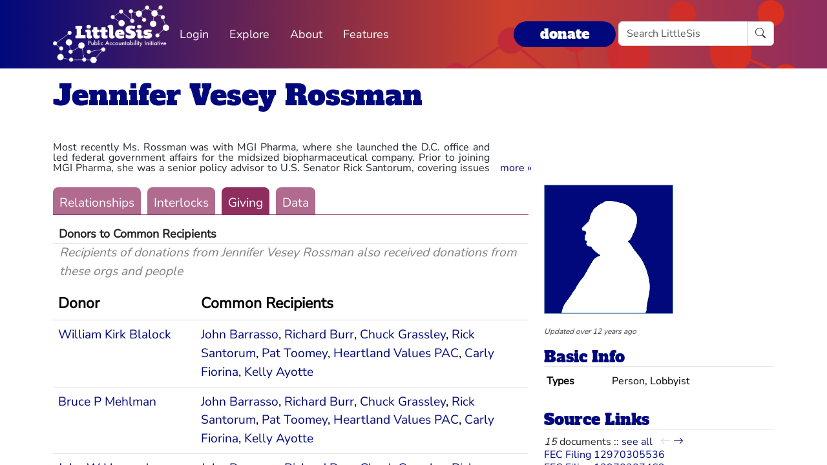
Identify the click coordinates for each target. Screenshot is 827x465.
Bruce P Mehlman (107, 401)
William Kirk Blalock (114, 334)
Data (295, 202)
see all (637, 442)
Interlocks (181, 202)
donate (564, 34)
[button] (516, 168)
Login (194, 34)
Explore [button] (249, 34)
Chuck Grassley (403, 334)
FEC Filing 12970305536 (604, 455)
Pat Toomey (295, 353)
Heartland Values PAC (396, 353)
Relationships (96, 202)
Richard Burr (319, 334)
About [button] (306, 34)
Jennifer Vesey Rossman (238, 95)
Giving (245, 202)
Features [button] (366, 34)
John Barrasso (239, 334)
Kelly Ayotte (278, 372)
